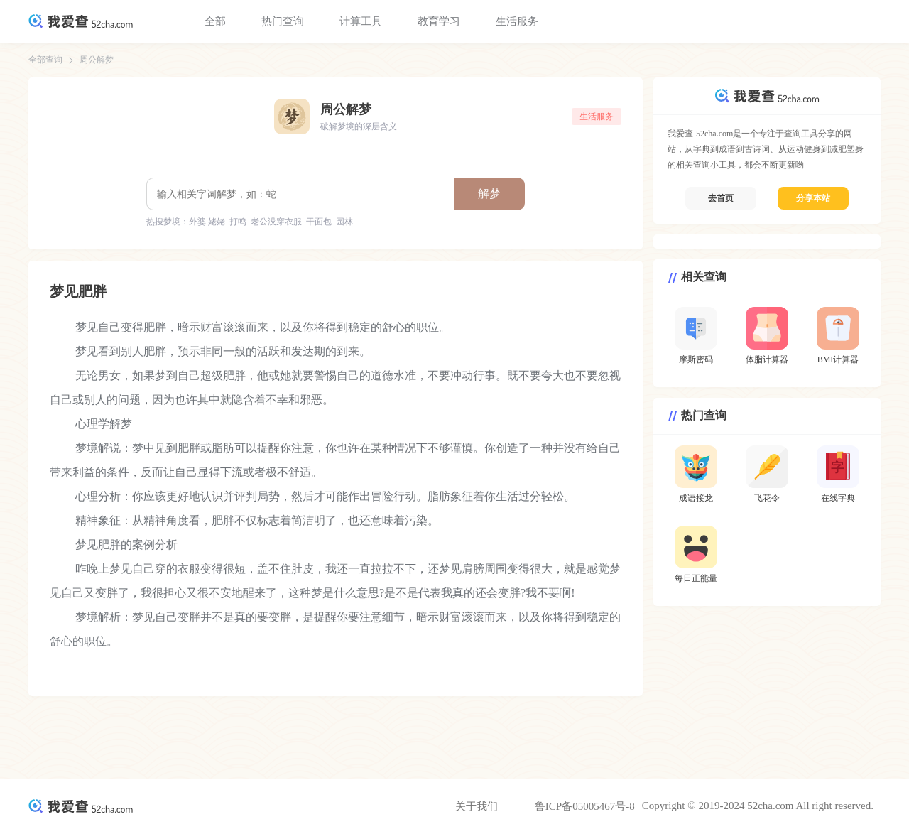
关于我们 (476, 806)
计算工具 (360, 21)
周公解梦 (97, 60)
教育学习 (439, 21)
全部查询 (45, 60)
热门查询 (282, 21)
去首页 (721, 198)
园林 (344, 222)
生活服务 (517, 21)
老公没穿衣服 (276, 222)
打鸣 (237, 222)
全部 (215, 21)
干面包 (319, 222)
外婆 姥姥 (207, 222)
